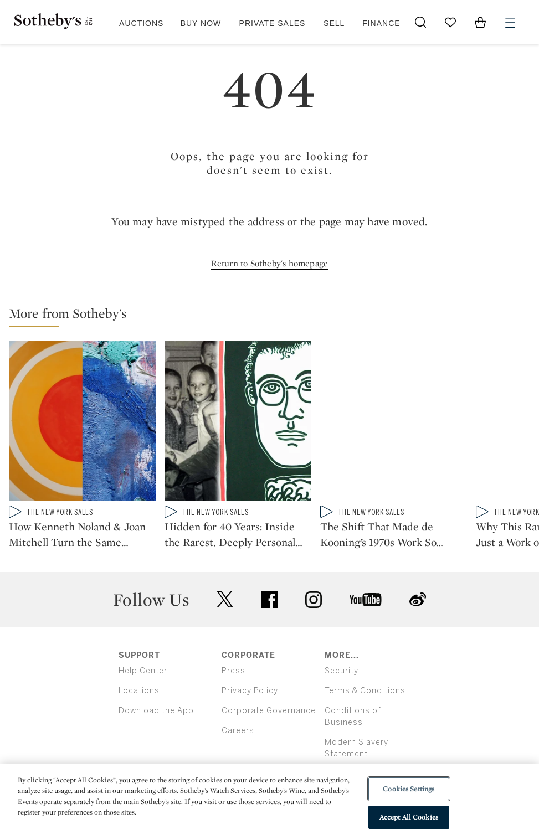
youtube (366, 599)
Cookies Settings (408, 788)
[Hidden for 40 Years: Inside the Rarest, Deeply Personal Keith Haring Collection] (238, 423)
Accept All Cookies (408, 817)
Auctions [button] (141, 23)
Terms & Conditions (365, 690)
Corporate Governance (269, 710)
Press (233, 671)
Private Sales (272, 23)
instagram (313, 599)
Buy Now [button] (201, 23)
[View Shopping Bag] (480, 22)
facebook (269, 599)
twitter (225, 599)
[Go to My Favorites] (450, 22)
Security (341, 671)
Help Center (143, 671)
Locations (139, 690)
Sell (334, 23)
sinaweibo (417, 599)
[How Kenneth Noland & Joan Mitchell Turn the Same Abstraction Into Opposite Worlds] (82, 423)
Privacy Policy (250, 690)
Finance (381, 23)
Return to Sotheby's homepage (269, 263)
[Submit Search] (420, 22)
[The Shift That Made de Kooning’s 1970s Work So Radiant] (393, 423)
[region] (269, 802)
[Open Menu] (510, 23)
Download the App (156, 710)
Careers (238, 730)
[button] (274, 316)
